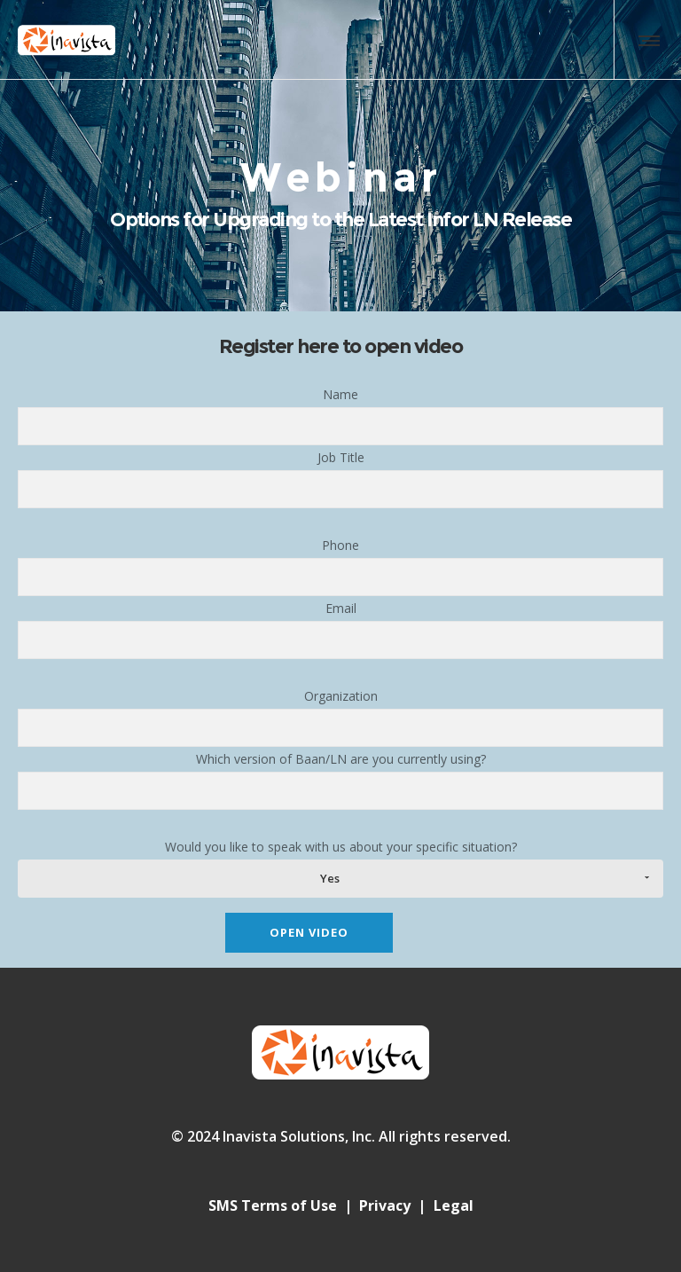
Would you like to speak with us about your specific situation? (340, 868)
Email (340, 629)
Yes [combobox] (330, 878)
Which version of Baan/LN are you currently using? (340, 780)
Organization (340, 717)
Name (340, 415)
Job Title (340, 478)
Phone (340, 566)
